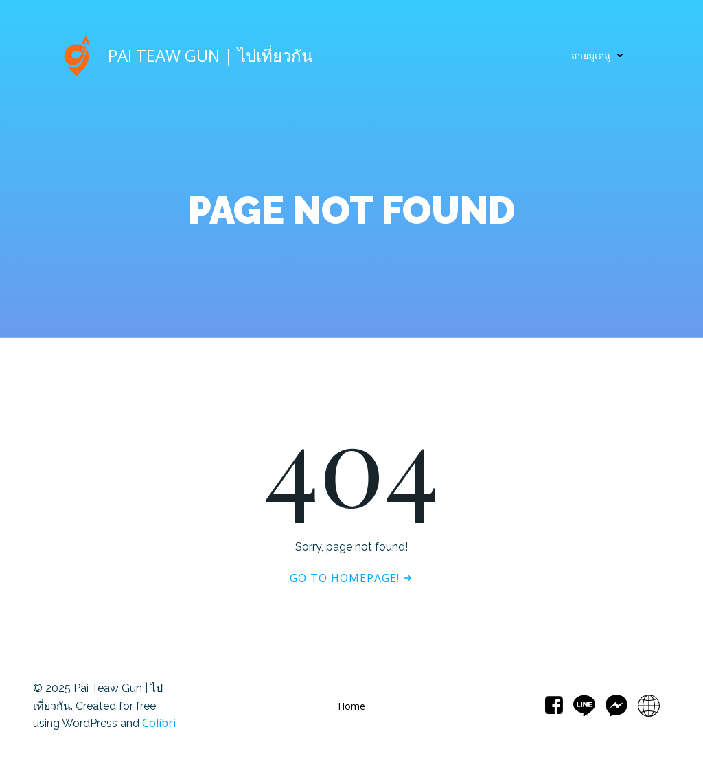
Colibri (159, 722)
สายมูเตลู (600, 55)
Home (351, 706)
